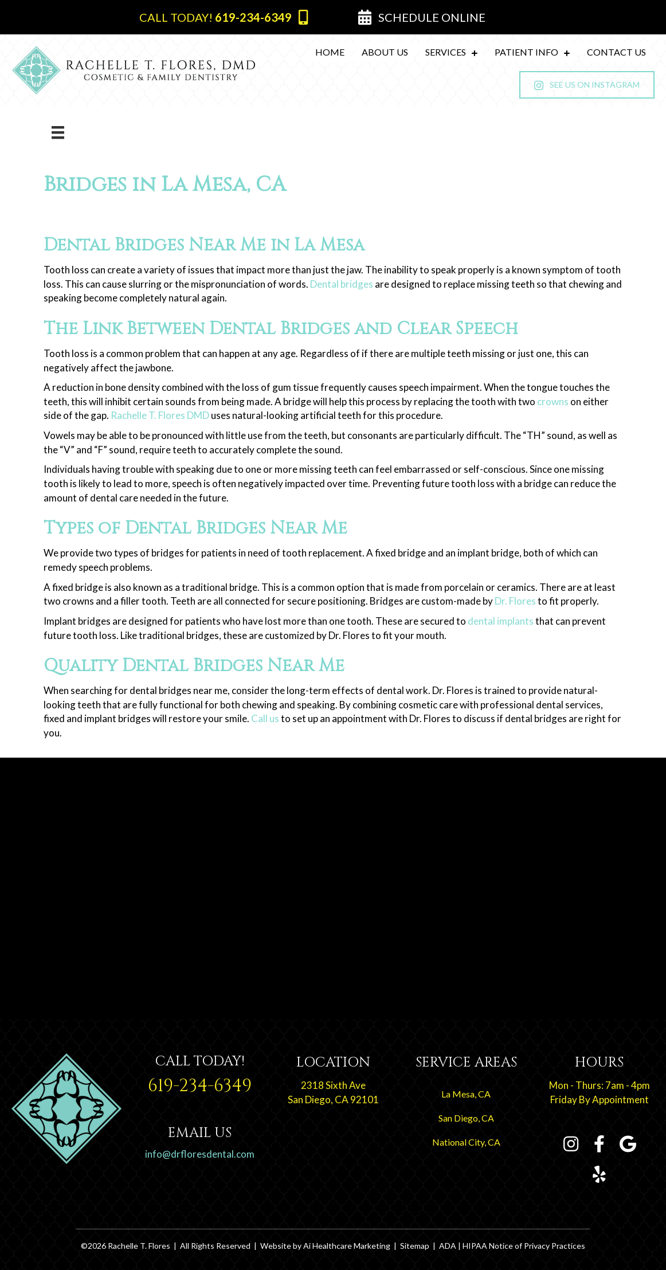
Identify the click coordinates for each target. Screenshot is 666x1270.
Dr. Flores (515, 601)
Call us (265, 718)
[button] (224, 17)
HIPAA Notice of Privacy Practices (524, 1246)
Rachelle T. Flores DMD (160, 415)
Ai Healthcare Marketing (346, 1246)
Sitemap (414, 1246)
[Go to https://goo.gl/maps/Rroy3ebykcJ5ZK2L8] (333, 1082)
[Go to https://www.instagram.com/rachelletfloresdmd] (570, 1144)
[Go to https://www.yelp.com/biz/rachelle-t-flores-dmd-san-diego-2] (599, 1175)
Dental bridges (341, 284)
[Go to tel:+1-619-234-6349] (199, 1077)
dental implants (501, 621)
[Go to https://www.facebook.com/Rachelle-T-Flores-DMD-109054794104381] (599, 1144)
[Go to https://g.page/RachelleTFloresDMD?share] (628, 1144)
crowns (553, 401)
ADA (447, 1246)
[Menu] (58, 132)
